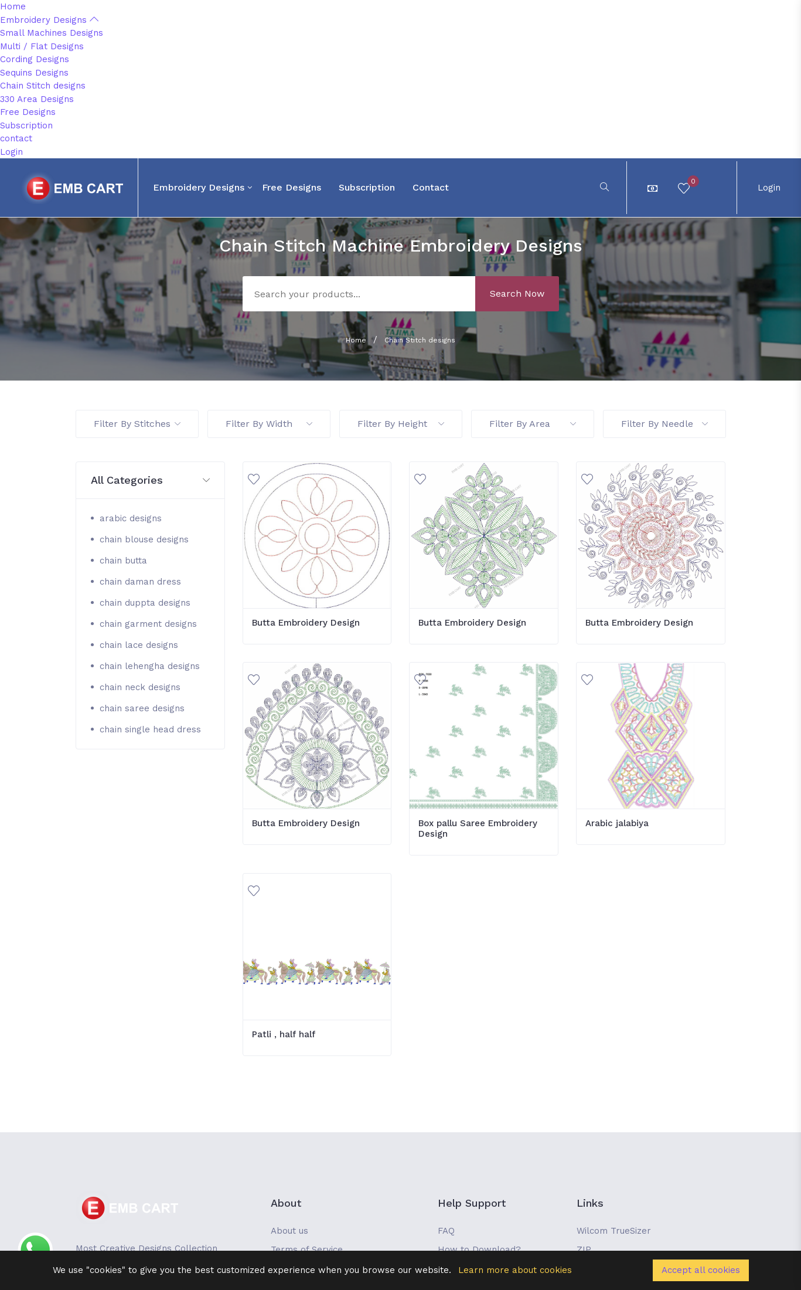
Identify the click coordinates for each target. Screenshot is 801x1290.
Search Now (517, 293)
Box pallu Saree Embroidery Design (477, 828)
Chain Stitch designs (43, 85)
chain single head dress (150, 729)
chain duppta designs (145, 603)
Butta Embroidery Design (306, 622)
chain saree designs (142, 708)
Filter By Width (269, 423)
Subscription (26, 125)
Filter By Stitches (137, 423)
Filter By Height (400, 423)
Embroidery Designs (49, 20)
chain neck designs (140, 687)
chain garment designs (148, 624)
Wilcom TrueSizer (614, 1230)
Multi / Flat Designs (42, 46)
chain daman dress (140, 581)
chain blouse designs (144, 539)
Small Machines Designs (51, 33)
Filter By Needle (664, 423)
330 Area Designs (37, 99)
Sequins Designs (34, 72)
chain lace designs (139, 645)
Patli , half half (283, 1034)
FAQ (446, 1230)
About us (289, 1230)
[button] (150, 480)
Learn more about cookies (515, 1270)
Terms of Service (307, 1249)
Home (13, 6)
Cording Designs (34, 59)
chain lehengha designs (150, 666)
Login (11, 152)
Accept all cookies (701, 1270)
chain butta (123, 560)
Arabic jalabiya (617, 823)
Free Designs (28, 112)
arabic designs (131, 518)
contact (16, 138)
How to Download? (479, 1249)
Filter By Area (532, 423)
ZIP (584, 1249)
